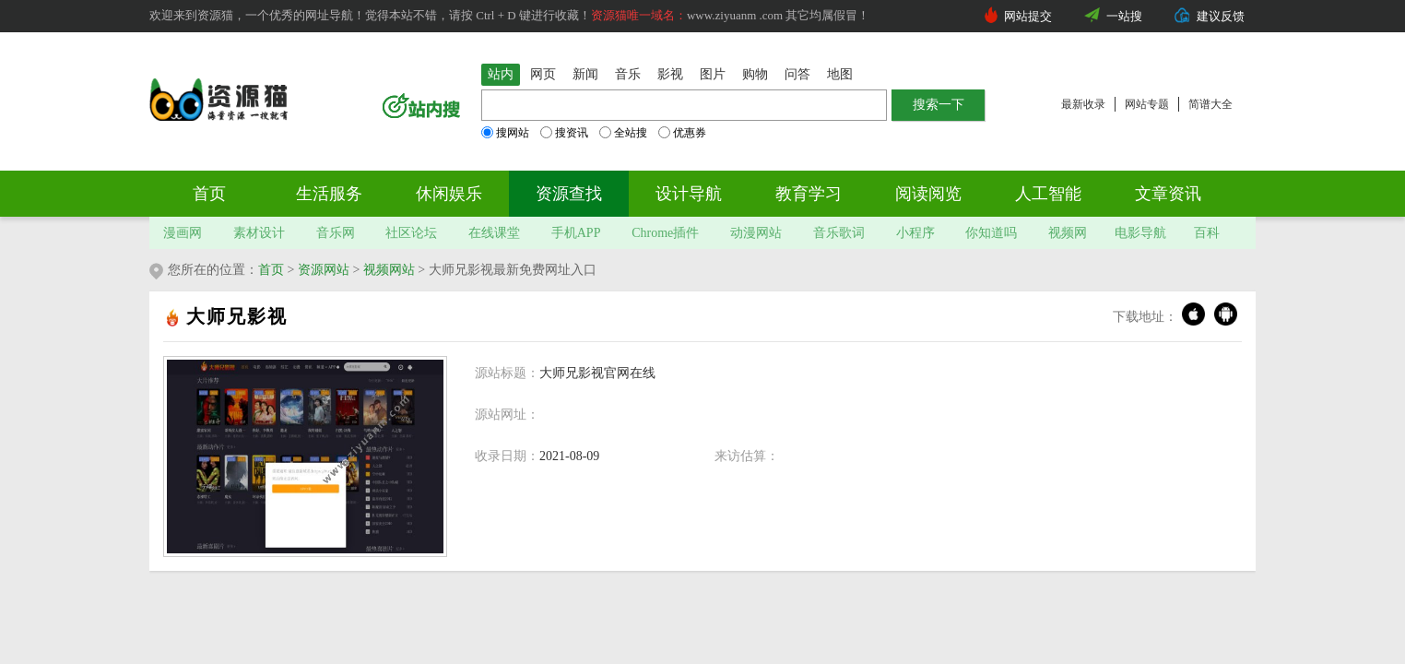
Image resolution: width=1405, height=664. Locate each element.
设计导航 (688, 193)
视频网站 (389, 270)
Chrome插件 (665, 233)
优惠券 (682, 132)
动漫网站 (756, 233)
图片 (713, 74)
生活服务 (329, 193)
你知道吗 (991, 233)
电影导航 (1140, 233)
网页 (543, 74)
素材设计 (259, 233)
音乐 (628, 74)
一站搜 (1124, 16)
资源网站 (323, 270)
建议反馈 (1221, 16)
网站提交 (1028, 16)
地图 (840, 74)
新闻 (585, 74)
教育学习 (808, 193)
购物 (755, 74)
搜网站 (505, 132)
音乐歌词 (839, 233)
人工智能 (1048, 193)
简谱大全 (1210, 104)
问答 (797, 74)
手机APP (576, 233)
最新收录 (1083, 104)
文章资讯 (1168, 193)
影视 (670, 74)
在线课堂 (494, 233)
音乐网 (335, 233)
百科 (1207, 233)
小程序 (915, 233)
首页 (209, 193)
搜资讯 (564, 132)
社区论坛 (411, 233)
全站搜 (623, 132)
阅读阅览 (928, 193)
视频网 (1067, 233)
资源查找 (569, 193)
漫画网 (182, 233)
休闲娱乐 (449, 193)
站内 (501, 74)
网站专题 (1147, 104)
